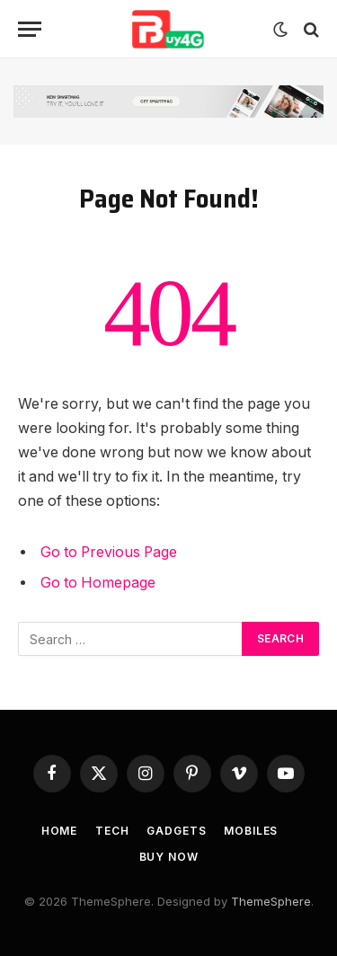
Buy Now (169, 856)
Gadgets (176, 830)
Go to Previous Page (108, 552)
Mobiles (251, 830)
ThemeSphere (271, 901)
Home (59, 830)
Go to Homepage (97, 582)
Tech (112, 830)
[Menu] (29, 29)
